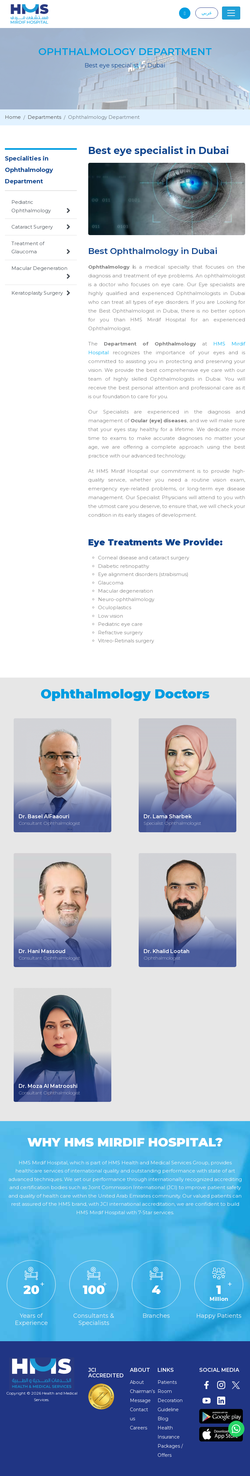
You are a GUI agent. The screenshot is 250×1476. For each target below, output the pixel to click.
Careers (138, 1428)
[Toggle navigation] (231, 13)
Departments (45, 117)
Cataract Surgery (40, 227)
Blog (163, 1419)
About (137, 1382)
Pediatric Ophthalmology (40, 207)
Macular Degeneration (40, 273)
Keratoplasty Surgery (40, 293)
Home (13, 117)
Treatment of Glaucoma (40, 248)
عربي (206, 13)
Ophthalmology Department (104, 117)
